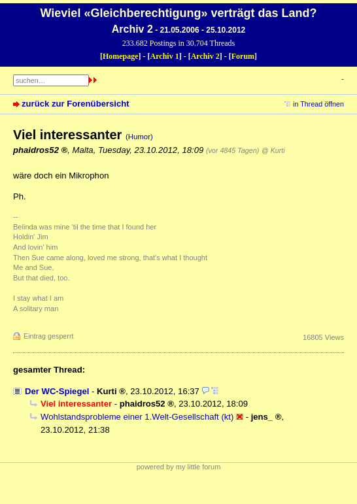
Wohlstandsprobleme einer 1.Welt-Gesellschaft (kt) (137, 417)
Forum (242, 56)
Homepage (121, 56)
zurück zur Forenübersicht (75, 104)
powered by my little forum (179, 467)
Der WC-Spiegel (57, 391)
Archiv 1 (164, 56)
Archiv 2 (205, 56)
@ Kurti (273, 150)
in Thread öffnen (318, 104)
